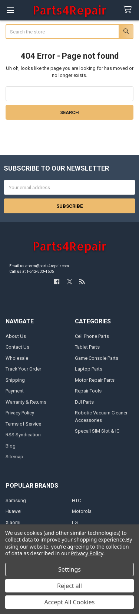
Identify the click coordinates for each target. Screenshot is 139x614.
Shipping (15, 380)
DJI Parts (84, 402)
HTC (76, 500)
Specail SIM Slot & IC (97, 431)
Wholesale (17, 358)
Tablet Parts (87, 347)
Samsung (16, 500)
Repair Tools (88, 391)
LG (75, 522)
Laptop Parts (88, 369)
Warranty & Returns (26, 402)
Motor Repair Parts (95, 380)
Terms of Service (23, 424)
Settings (69, 569)
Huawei (13, 511)
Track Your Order (23, 369)
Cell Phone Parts (92, 336)
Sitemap (14, 456)
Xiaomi (13, 522)
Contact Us (17, 347)
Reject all (69, 586)
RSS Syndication (23, 434)
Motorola (82, 511)
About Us (16, 336)
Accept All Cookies (69, 602)
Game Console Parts (96, 358)
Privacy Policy (20, 413)
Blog (11, 446)
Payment (15, 391)
